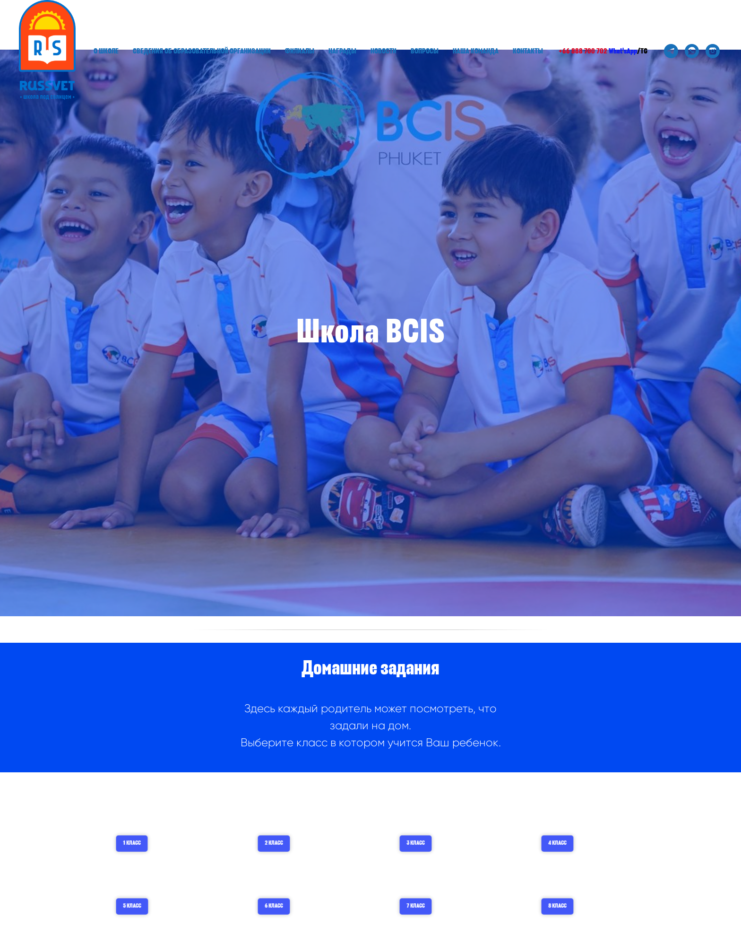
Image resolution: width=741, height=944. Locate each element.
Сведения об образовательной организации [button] (202, 51)
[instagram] (713, 51)
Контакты (528, 51)
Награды (342, 51)
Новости (383, 51)
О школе (106, 51)
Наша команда (476, 51)
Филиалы (299, 51)
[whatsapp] (692, 51)
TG (643, 51)
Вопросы (425, 51)
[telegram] (671, 51)
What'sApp (623, 51)
